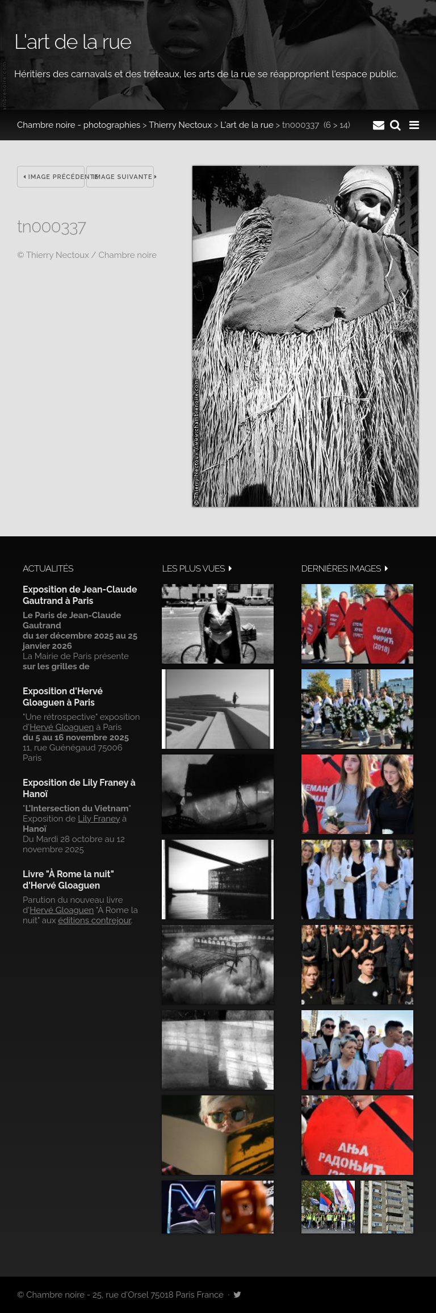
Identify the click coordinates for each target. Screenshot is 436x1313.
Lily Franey (99, 819)
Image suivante (123, 177)
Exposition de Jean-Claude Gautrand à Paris (80, 595)
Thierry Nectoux (180, 125)
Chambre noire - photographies (78, 125)
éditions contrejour (94, 920)
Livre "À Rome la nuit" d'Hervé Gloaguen (68, 880)
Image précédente (54, 177)
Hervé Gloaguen (62, 727)
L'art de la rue (246, 125)
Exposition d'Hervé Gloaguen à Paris (63, 697)
